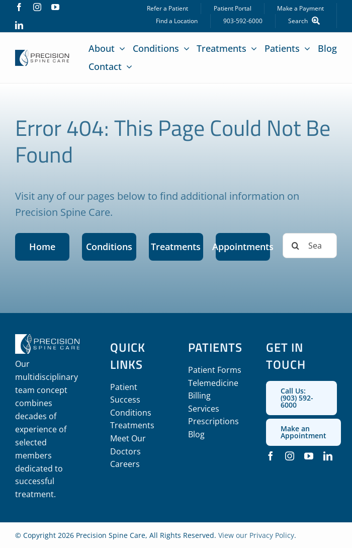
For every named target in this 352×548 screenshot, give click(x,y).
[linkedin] (19, 25)
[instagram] (37, 7)
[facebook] (19, 7)
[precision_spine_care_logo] (42, 54)
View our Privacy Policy (256, 535)
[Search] (306, 21)
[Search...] (310, 245)
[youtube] (55, 7)
